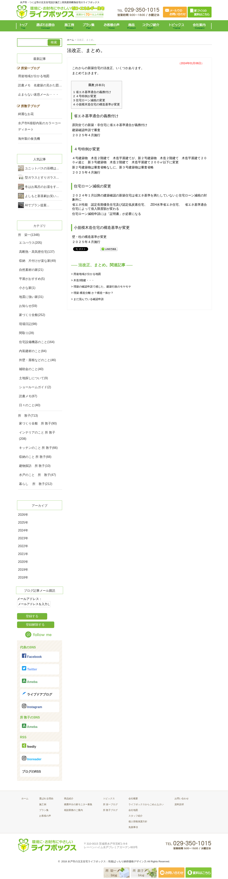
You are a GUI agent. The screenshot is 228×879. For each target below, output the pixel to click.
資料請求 (179, 804)
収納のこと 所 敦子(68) (35, 456)
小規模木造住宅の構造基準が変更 (96, 104)
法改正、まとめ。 (86, 50)
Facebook (32, 656)
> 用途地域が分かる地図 (86, 274)
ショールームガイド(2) (35, 387)
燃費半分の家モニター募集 (78, 804)
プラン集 (89, 25)
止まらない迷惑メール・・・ (38, 94)
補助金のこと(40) (31, 369)
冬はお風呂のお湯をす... (42, 186)
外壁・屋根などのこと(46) (37, 360)
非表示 (100, 85)
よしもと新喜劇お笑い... (42, 196)
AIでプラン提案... (37, 205)
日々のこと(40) (29, 405)
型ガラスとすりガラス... (42, 177)
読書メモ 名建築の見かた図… (40, 85)
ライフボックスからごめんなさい (146, 804)
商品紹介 (68, 798)
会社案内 (200, 25)
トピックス (175, 25)
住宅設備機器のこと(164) (36, 342)
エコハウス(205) (30, 242)
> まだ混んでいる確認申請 (87, 299)
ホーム (24, 798)
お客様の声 (111, 25)
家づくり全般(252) (32, 315)
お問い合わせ (182, 798)
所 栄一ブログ (110, 804)
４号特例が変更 (84, 96)
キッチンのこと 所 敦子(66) (38, 447)
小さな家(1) (27, 287)
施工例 (69, 25)
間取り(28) (26, 333)
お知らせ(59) (28, 306)
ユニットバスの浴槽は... (42, 168)
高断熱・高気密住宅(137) (36, 251)
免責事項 (133, 827)
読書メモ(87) (28, 396)
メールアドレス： (29, 599)
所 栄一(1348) (29, 234)
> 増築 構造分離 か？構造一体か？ (92, 292)
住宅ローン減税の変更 (89, 100)
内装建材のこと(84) (32, 351)
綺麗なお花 (26, 114)
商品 (132, 25)
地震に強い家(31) (31, 296)
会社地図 (133, 810)
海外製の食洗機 (29, 138)
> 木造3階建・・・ (82, 280)
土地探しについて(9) (33, 378)
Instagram (32, 706)
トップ (24, 25)
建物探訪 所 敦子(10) (35, 465)
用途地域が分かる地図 (33, 76)
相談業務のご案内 (73, 810)
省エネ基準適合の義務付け (92, 92)
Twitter (29, 668)
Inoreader (31, 758)
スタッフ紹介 (151, 25)
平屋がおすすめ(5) (32, 278)
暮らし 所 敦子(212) (35, 484)
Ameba (29, 681)
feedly (29, 745)
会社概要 (133, 798)
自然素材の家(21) (31, 269)
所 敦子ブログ (110, 810)
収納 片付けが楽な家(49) (37, 260)
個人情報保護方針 (137, 821)
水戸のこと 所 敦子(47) (37, 474)
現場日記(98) (28, 324)
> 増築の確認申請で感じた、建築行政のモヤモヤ (101, 286)
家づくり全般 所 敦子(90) (38, 423)
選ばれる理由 (46, 25)
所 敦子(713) (28, 415)
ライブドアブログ (37, 693)
